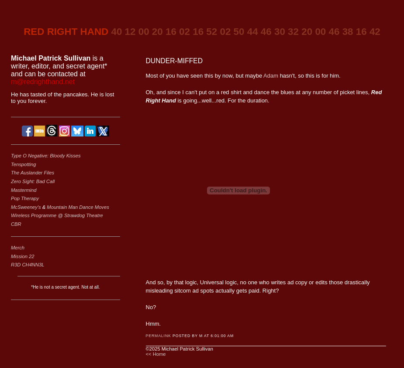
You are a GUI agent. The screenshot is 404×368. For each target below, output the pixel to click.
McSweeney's (26, 207)
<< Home (156, 354)
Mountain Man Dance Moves (78, 207)
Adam (270, 75)
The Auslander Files (32, 172)
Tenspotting (23, 164)
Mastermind (23, 190)
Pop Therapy (25, 198)
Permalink (158, 336)
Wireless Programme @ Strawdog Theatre (57, 215)
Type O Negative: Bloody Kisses (46, 155)
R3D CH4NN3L (27, 264)
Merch (17, 247)
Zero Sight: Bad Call (33, 181)
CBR (16, 224)
